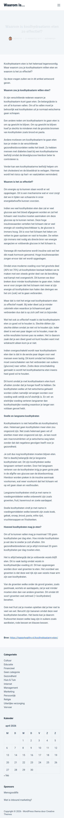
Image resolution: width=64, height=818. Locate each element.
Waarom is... (14, 5)
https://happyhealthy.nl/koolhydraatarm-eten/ (34, 637)
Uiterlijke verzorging (14, 703)
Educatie (8, 664)
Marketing (9, 691)
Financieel (9, 668)
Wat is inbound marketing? (18, 800)
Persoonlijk (10, 695)
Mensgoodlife (11, 792)
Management (11, 687)
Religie (7, 699)
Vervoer (8, 707)
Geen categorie (12, 672)
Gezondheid (50, 39)
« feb (6, 775)
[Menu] (58, 5)
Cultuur (7, 660)
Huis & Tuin (10, 680)
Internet (8, 684)
